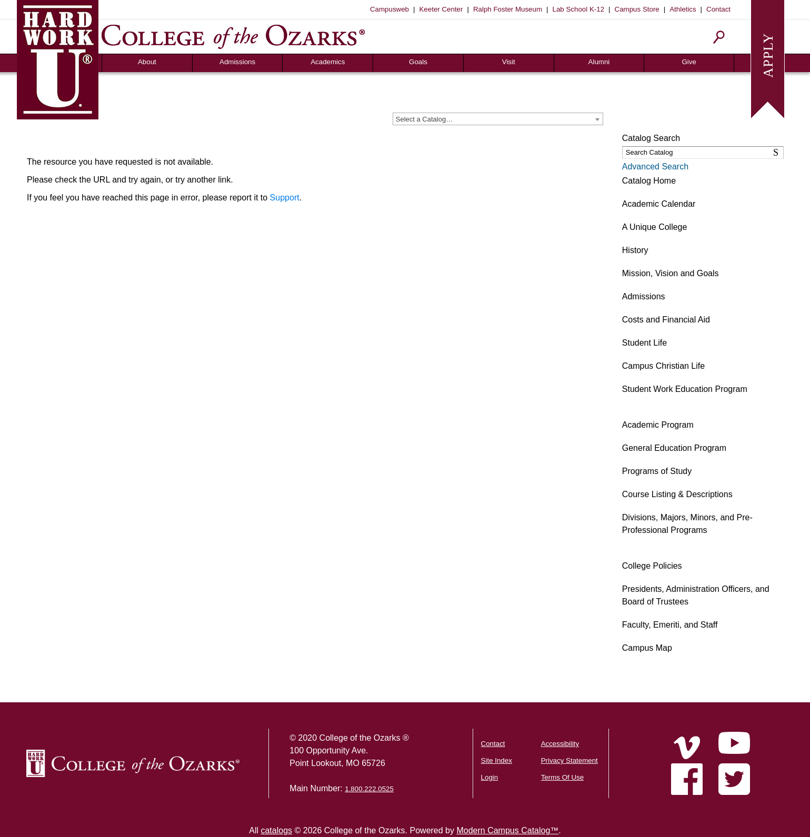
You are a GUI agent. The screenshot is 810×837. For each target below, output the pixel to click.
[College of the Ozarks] (233, 36)
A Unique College (654, 227)
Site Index (496, 760)
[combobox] (498, 119)
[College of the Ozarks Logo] (133, 763)
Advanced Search (655, 166)
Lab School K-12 (579, 9)
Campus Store (637, 9)
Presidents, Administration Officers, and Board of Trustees (695, 595)
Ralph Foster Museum (507, 9)
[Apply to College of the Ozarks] (768, 58)
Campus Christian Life (663, 365)
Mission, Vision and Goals (670, 273)
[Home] (687, 747)
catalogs (276, 830)
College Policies (652, 565)
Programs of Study (657, 471)
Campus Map (647, 647)
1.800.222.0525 (369, 789)
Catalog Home (649, 180)
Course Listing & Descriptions (677, 494)
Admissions (237, 62)
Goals (418, 62)
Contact (718, 9)
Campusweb (389, 9)
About (147, 62)
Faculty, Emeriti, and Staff (670, 624)
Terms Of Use (562, 777)
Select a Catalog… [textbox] (424, 119)
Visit (508, 62)
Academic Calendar (659, 203)
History (635, 250)
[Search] (719, 37)
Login (489, 777)
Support (284, 197)
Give (689, 62)
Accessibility (560, 744)
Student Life (644, 342)
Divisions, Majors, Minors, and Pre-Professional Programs (687, 524)
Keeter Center (441, 9)
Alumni (599, 62)
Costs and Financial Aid (666, 319)
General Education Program (674, 447)
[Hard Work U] (57, 58)
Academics (328, 62)
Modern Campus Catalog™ (507, 830)
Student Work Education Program (684, 389)
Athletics (682, 9)
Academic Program (658, 424)
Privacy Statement (569, 760)
